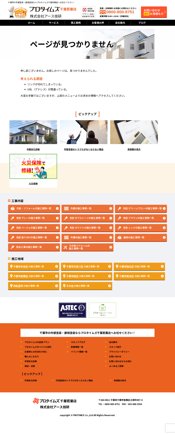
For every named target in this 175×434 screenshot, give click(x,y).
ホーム (31, 22)
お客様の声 (98, 22)
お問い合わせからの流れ (124, 361)
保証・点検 (30, 366)
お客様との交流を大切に (37, 351)
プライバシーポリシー (123, 351)
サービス (54, 22)
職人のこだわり (32, 356)
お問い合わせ (118, 356)
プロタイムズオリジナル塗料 (39, 346)
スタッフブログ (80, 342)
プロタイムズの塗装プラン (38, 342)
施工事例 (76, 22)
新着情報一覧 (79, 346)
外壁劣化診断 (31, 361)
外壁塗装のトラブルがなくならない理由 (76, 380)
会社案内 (120, 22)
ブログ (142, 22)
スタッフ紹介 (118, 346)
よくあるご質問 (119, 366)
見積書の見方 (123, 380)
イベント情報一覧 (81, 351)
